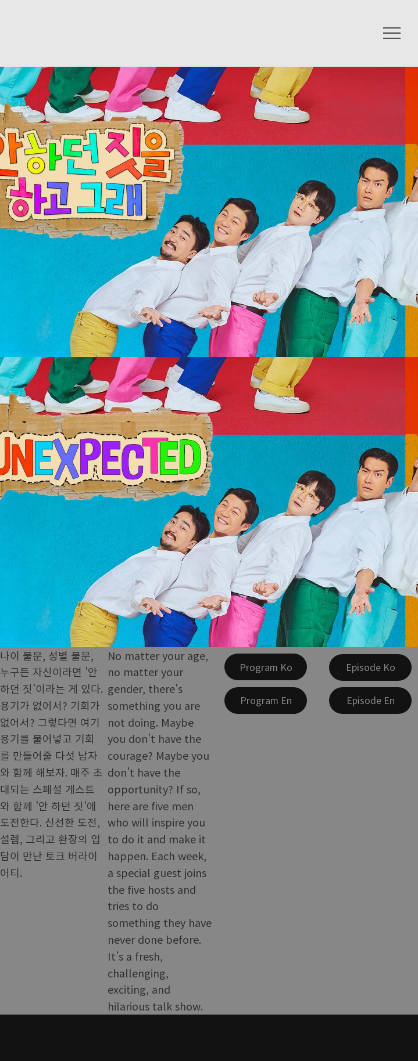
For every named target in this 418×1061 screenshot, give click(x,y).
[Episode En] (370, 700)
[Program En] (265, 700)
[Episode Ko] (370, 667)
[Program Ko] (265, 667)
